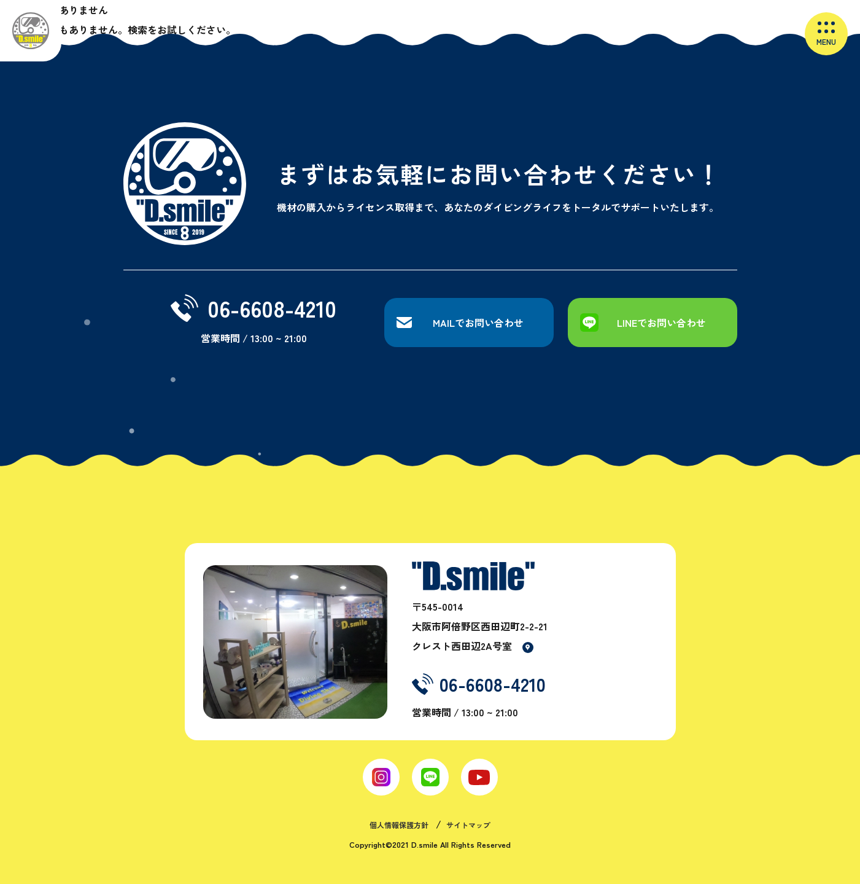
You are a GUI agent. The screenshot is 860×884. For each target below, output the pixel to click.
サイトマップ (468, 824)
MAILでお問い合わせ (478, 322)
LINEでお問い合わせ (661, 322)
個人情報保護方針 (399, 824)
